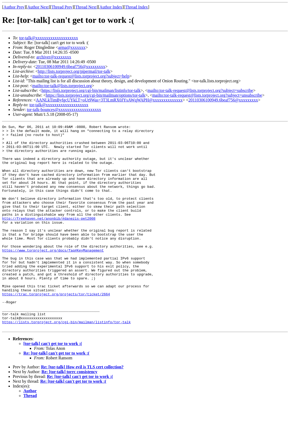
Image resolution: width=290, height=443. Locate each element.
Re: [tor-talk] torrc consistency (69, 412)
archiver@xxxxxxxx (53, 57)
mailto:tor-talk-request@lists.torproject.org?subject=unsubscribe (207, 95)
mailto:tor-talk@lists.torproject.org (62, 85)
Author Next (38, 7)
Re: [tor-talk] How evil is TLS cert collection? (82, 407)
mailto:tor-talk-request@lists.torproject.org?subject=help (80, 76)
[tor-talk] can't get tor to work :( (52, 384)
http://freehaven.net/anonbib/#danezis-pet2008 (48, 237)
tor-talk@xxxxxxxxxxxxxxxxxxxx (48, 38)
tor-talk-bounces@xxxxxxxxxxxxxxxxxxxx (64, 109)
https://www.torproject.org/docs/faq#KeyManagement (53, 275)
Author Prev (13, 7)
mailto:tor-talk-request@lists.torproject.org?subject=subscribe (200, 90)
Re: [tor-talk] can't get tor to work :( (56, 393)
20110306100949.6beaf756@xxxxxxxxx (70, 66)
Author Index (110, 7)
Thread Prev (62, 7)
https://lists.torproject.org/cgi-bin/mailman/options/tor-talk (95, 95)
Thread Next (85, 7)
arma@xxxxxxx (72, 47)
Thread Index (136, 7)
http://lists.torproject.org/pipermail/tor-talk (74, 71)
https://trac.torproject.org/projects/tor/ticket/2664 (56, 328)
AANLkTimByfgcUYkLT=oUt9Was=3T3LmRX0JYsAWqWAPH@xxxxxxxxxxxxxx (109, 100)
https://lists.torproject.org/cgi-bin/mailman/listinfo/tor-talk (91, 90)
